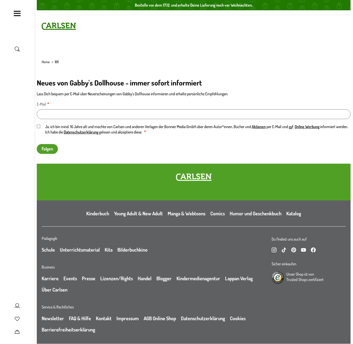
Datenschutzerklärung (81, 132)
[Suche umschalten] (17, 49)
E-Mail (41, 104)
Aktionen (259, 126)
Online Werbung (307, 126)
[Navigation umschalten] (17, 13)
